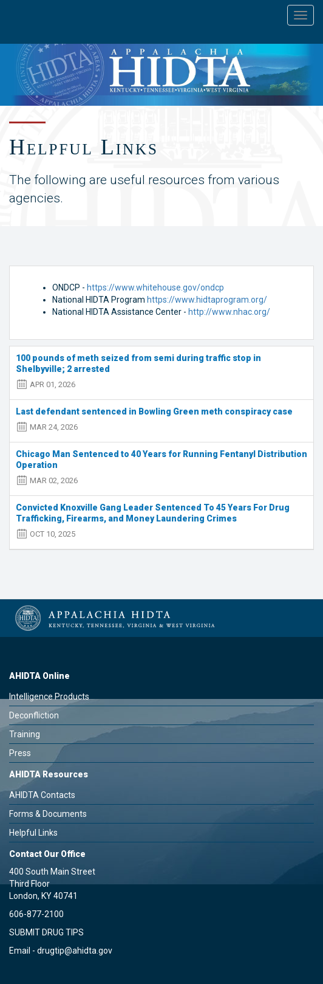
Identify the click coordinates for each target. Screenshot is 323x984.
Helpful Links (33, 833)
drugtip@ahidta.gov (74, 950)
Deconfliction (34, 715)
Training (24, 734)
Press (20, 753)
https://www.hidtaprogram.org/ (207, 299)
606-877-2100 (36, 914)
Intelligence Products (49, 696)
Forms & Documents (48, 814)
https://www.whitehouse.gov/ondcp (155, 287)
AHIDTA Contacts (42, 795)
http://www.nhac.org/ (229, 312)
